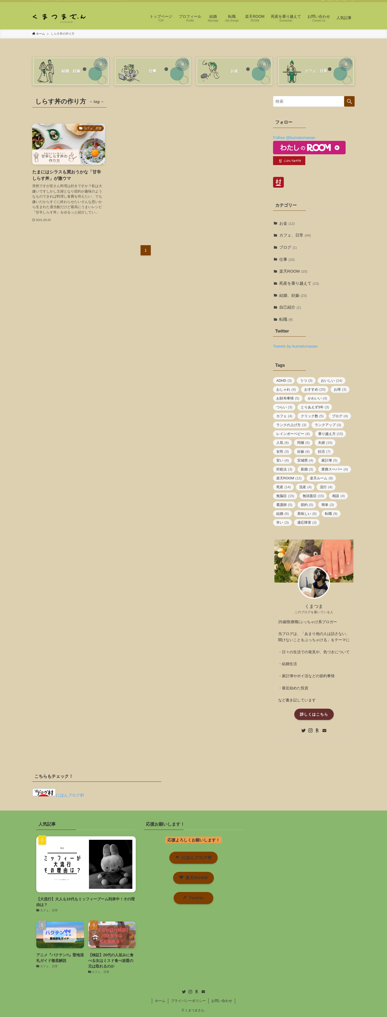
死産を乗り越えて (299, 283)
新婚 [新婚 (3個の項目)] (307, 469)
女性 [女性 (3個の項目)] (282, 451)
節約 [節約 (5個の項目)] (307, 505)
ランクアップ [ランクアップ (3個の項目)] (328, 425)
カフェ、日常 (295, 235)
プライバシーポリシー (188, 1001)
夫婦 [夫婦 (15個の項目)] (325, 443)
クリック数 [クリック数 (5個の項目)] (312, 416)
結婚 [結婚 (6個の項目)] (282, 514)
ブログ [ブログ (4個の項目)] (340, 416)
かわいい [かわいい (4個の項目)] (317, 398)
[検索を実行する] (349, 101)
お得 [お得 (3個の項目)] (340, 389)
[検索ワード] (314, 101)
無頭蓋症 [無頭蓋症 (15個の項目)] (313, 496)
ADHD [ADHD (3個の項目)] (284, 381)
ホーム (160, 1001)
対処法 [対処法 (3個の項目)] (284, 469)
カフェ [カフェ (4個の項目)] (284, 416)
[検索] (351, 3)
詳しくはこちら (314, 714)
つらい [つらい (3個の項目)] (284, 407)
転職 (286, 319)
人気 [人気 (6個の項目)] (282, 443)
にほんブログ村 (58, 795)
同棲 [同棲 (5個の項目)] (303, 443)
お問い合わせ (221, 1001)
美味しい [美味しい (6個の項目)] (307, 514)
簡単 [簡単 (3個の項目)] (327, 505)
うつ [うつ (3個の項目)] (306, 381)
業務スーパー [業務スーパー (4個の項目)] (334, 469)
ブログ (288, 247)
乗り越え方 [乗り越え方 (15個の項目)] (330, 434)
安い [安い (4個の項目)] (282, 460)
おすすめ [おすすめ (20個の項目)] (315, 389)
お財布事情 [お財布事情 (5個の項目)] (287, 398)
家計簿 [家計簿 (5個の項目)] (329, 460)
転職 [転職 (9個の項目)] (331, 514)
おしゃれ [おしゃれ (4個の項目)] (286, 389)
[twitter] (323, 3)
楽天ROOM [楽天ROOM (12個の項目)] (289, 478)
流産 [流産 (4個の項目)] (305, 487)
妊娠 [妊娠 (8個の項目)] (303, 451)
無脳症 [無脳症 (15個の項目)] (285, 496)
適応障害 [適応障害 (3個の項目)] (307, 522)
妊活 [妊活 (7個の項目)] (324, 451)
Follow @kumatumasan (294, 137)
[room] (337, 3)
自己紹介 (290, 307)
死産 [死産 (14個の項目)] (283, 487)
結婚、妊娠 (293, 295)
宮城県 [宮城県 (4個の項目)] (305, 460)
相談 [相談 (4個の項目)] (338, 496)
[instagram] (330, 3)
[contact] (344, 3)
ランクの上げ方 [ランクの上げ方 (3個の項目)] (291, 425)
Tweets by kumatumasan (295, 346)
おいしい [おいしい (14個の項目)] (331, 381)
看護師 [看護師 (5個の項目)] (284, 505)
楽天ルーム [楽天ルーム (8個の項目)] (321, 478)
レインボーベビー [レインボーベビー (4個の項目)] (293, 434)
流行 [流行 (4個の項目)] (326, 487)
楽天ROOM (293, 271)
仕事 (287, 259)
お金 (287, 223)
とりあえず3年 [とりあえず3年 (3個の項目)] (315, 407)
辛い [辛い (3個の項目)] (282, 522)
